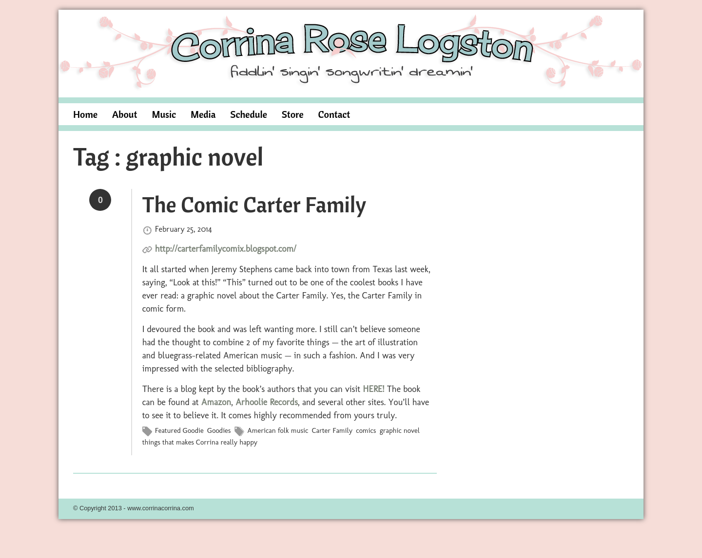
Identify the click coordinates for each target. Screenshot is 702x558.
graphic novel (400, 430)
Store (293, 114)
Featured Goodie (179, 430)
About (124, 114)
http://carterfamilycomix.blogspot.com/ (225, 248)
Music (164, 114)
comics (366, 430)
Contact (334, 114)
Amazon (216, 402)
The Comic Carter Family (254, 204)
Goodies (219, 430)
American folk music (277, 430)
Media (203, 114)
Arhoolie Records (266, 402)
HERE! (373, 389)
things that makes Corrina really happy (199, 442)
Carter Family (332, 430)
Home (85, 114)
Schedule (248, 114)
